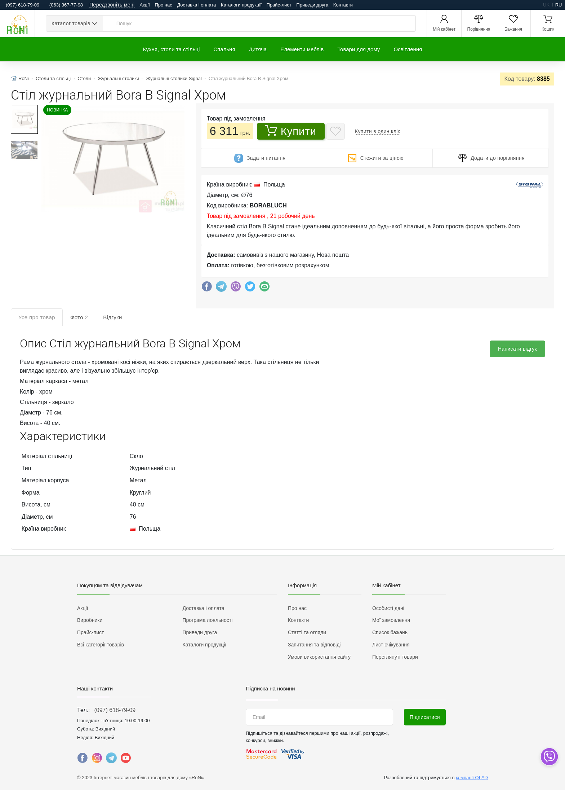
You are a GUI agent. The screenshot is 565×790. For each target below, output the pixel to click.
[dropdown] (549, 756)
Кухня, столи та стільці (171, 49)
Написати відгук (517, 349)
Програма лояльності (208, 620)
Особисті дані (388, 608)
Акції (145, 5)
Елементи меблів (302, 49)
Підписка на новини (270, 688)
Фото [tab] (79, 317)
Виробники (89, 620)
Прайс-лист (279, 5)
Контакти (343, 5)
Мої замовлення (391, 620)
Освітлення (407, 49)
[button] (112, 159)
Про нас (163, 5)
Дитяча (258, 49)
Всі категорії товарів (100, 645)
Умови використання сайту (319, 657)
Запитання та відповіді (314, 645)
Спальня (224, 49)
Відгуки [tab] (112, 317)
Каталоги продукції (241, 5)
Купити (290, 131)
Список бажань (390, 632)
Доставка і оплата (196, 5)
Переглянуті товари (395, 657)
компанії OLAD (472, 777)
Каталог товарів (71, 23)
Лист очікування (391, 645)
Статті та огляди (307, 632)
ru (558, 5)
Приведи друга (312, 5)
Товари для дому (358, 49)
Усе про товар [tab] (36, 317)
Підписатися (425, 717)
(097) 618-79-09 (114, 710)
